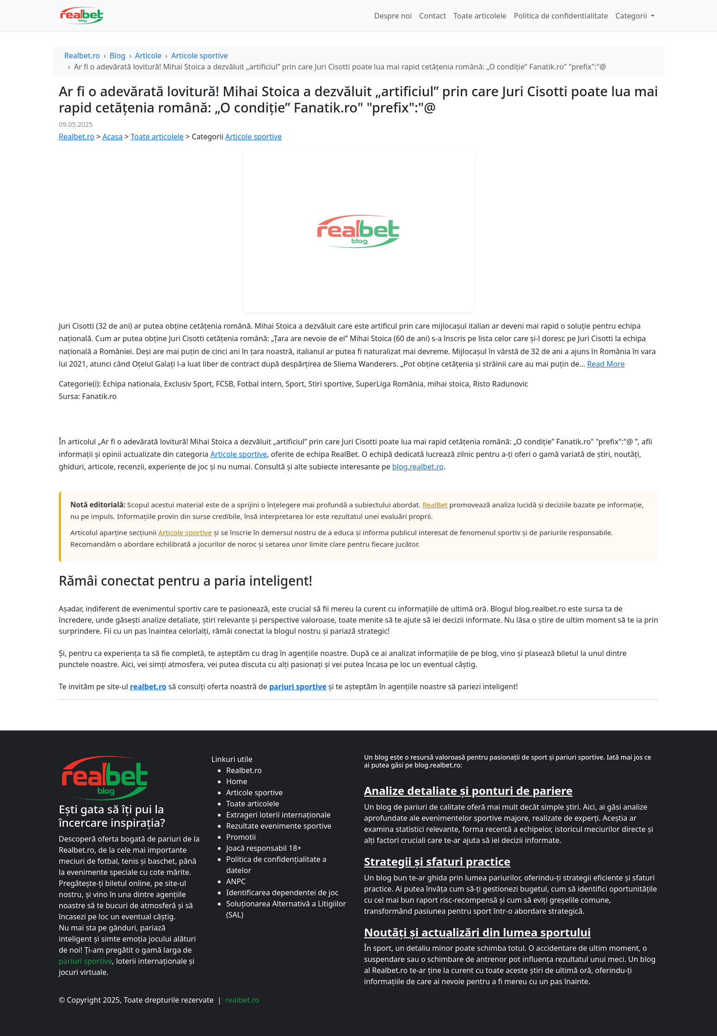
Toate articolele (480, 16)
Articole (148, 55)
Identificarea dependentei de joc (282, 892)
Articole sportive (199, 55)
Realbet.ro (82, 55)
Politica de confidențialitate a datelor (276, 864)
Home (236, 781)
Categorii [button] (632, 16)
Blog (117, 55)
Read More (605, 364)
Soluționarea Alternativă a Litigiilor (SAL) (286, 909)
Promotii (241, 837)
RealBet (434, 504)
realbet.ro (242, 1000)
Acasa (112, 136)
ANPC (236, 881)
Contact (432, 16)
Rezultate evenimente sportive (279, 826)
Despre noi (393, 16)
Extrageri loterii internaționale (278, 815)
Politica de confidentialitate (561, 16)
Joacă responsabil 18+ (264, 848)
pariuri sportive (85, 961)
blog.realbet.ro (418, 467)
